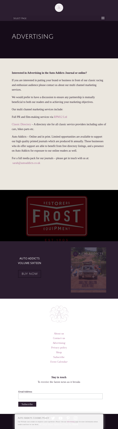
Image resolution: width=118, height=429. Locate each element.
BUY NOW (30, 274)
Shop (59, 352)
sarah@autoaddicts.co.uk (26, 163)
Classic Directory (21, 124)
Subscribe (59, 357)
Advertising (59, 342)
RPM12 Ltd (60, 116)
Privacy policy (59, 347)
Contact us (59, 338)
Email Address (25, 391)
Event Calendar (59, 361)
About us (59, 333)
